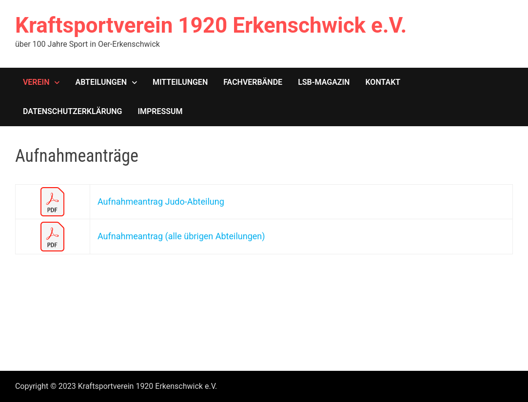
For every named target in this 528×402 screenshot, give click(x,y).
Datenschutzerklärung (72, 111)
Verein (36, 82)
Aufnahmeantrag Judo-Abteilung (161, 201)
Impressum (159, 111)
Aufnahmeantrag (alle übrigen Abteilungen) (181, 236)
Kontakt (382, 82)
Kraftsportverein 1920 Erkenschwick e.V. (211, 25)
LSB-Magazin (324, 82)
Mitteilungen (180, 82)
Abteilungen (101, 82)
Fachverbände (252, 82)
